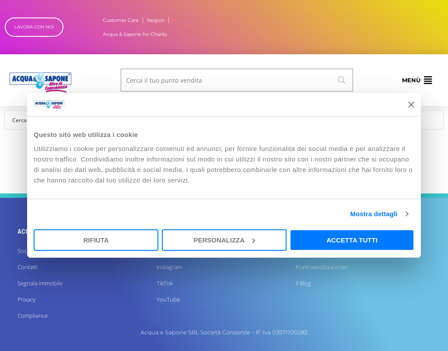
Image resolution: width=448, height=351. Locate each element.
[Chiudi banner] (411, 105)
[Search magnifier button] (342, 80)
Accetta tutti (352, 240)
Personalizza (224, 240)
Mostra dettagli (373, 214)
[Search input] (226, 80)
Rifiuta (95, 240)
